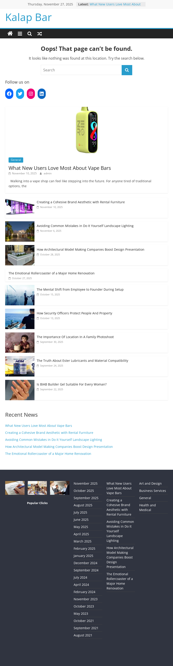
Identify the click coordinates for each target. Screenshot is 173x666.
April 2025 (81, 534)
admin (48, 173)
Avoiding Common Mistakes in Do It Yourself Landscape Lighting (85, 226)
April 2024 (81, 584)
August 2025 (83, 505)
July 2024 (80, 577)
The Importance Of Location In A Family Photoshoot (75, 337)
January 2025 (83, 556)
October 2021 (84, 621)
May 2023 (81, 613)
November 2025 (86, 483)
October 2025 (84, 490)
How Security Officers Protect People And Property (74, 313)
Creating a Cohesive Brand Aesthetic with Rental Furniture (81, 202)
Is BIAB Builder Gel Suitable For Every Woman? (72, 384)
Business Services (152, 490)
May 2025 (81, 527)
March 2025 (82, 541)
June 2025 (81, 519)
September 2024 (86, 570)
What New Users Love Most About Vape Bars (60, 167)
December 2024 (85, 563)
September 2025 (86, 498)
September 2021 (86, 628)
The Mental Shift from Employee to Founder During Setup (80, 289)
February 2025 (84, 548)
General (16, 160)
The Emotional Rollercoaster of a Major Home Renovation (52, 273)
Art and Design (150, 483)
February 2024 (84, 592)
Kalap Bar (28, 17)
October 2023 (84, 606)
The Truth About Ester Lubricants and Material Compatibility (82, 360)
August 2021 (83, 635)
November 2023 (86, 599)
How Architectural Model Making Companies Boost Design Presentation (90, 249)
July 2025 (80, 512)
